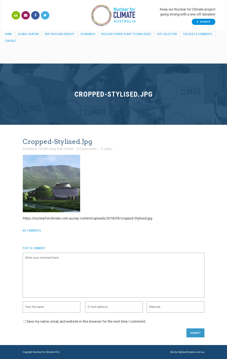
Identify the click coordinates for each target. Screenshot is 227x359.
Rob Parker (65, 149)
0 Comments (87, 149)
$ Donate (205, 21)
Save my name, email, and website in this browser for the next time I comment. (86, 321)
